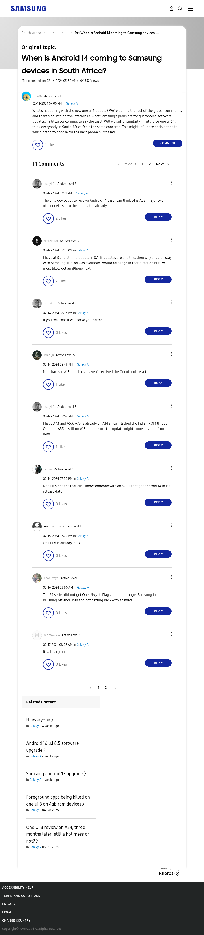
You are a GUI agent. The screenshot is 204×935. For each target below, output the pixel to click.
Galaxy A (72, 103)
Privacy (8, 904)
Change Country (16, 920)
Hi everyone (38, 720)
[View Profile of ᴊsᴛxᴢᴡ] (48, 469)
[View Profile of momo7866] (52, 635)
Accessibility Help (17, 887)
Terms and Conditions (21, 896)
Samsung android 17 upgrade (54, 773)
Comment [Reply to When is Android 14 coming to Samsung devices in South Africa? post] (167, 143)
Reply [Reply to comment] (158, 217)
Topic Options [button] (174, 44)
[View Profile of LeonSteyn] (51, 578)
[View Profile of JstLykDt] (50, 184)
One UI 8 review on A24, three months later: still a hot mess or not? (57, 834)
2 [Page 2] (150, 164)
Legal (7, 912)
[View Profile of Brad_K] (49, 355)
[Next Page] (162, 164)
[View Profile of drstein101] (51, 241)
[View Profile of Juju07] (37, 96)
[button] (175, 95)
